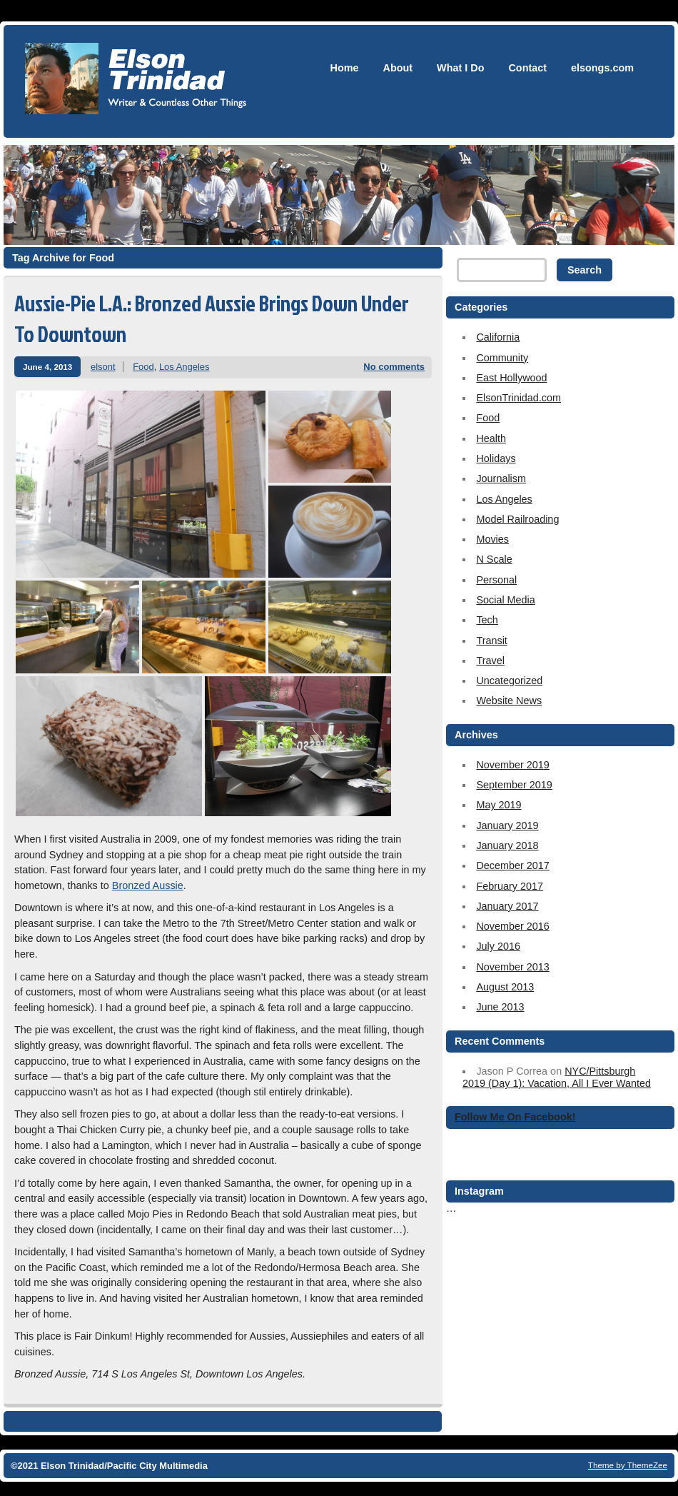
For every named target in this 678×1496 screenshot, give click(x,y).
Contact (527, 68)
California (498, 337)
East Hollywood (511, 377)
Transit (491, 640)
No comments (394, 366)
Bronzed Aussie (147, 885)
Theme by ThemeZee (627, 1465)
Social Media (505, 600)
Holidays (495, 458)
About (398, 68)
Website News (509, 700)
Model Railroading (517, 519)
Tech (486, 620)
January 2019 (507, 825)
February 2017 (509, 886)
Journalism (501, 478)
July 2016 (498, 946)
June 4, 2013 (47, 366)
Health (491, 438)
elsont (103, 366)
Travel (490, 660)
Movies (492, 539)
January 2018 (507, 845)
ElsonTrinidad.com (518, 397)
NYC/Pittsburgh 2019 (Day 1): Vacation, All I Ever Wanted (556, 1077)
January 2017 (507, 906)
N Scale (494, 559)
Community (502, 357)
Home (344, 68)
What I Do (460, 68)
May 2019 (498, 804)
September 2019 (514, 784)
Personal (496, 580)
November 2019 (512, 764)
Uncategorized (509, 680)
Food (143, 366)
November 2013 (512, 967)
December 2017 (512, 865)
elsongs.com (602, 68)
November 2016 (512, 926)
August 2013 (505, 987)
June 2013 (500, 1007)
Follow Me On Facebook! (515, 1117)
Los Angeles (184, 366)
